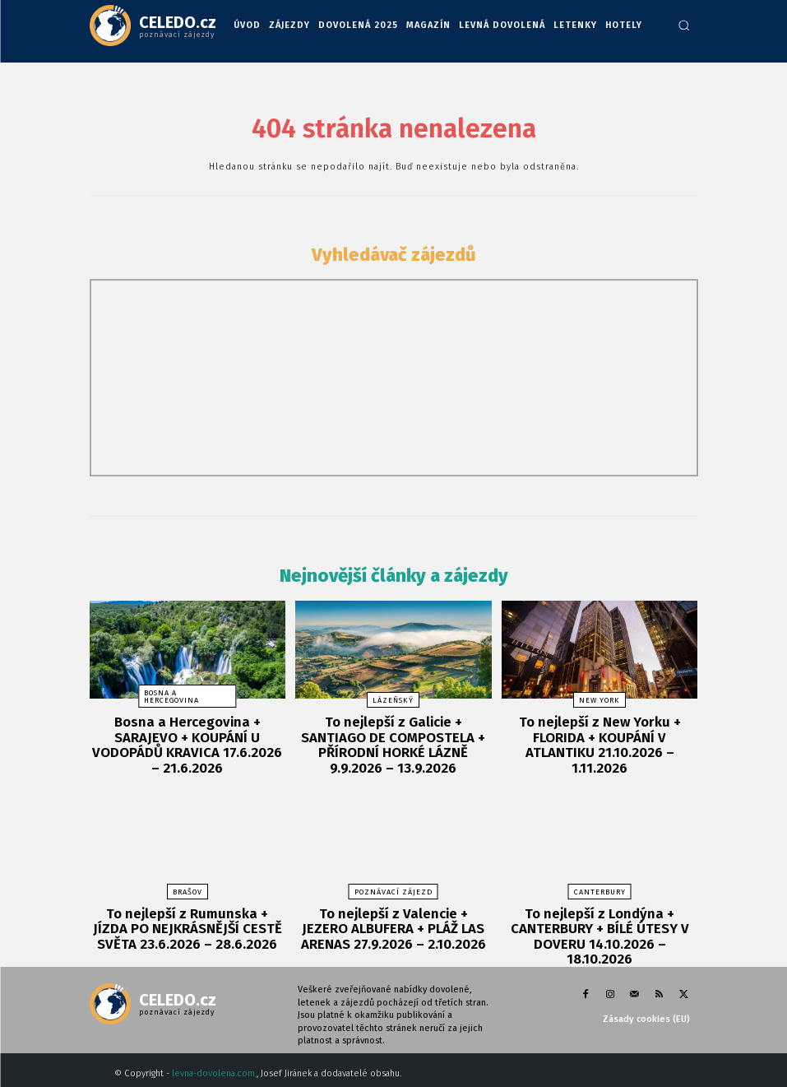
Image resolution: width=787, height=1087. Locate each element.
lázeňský (393, 700)
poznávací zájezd (393, 885)
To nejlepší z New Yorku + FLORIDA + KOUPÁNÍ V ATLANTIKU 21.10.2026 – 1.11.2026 (599, 734)
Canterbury (600, 885)
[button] (684, 25)
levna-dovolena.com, (214, 1046)
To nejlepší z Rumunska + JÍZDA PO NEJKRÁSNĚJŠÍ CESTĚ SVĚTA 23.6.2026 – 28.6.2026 (187, 920)
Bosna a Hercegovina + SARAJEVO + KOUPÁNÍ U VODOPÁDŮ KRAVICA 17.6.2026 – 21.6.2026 (187, 734)
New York (599, 700)
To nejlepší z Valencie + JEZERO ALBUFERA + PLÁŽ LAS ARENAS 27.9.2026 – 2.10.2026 (393, 920)
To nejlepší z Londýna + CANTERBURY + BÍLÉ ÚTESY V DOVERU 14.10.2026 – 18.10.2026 (599, 920)
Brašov (187, 885)
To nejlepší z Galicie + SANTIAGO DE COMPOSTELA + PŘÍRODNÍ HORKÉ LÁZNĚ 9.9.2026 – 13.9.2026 (393, 741)
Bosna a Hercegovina (171, 696)
